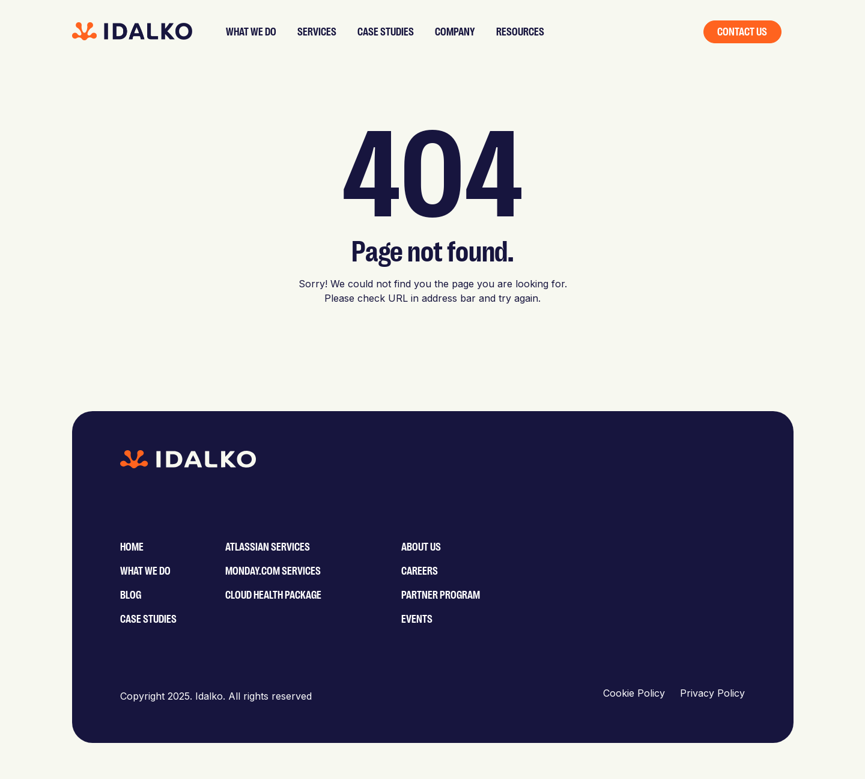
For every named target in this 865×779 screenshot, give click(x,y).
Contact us (742, 32)
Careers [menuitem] (419, 571)
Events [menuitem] (416, 619)
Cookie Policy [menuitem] (634, 693)
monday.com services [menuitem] (273, 571)
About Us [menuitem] (421, 547)
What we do (251, 32)
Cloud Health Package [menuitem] (273, 595)
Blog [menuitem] (130, 595)
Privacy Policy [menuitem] (712, 693)
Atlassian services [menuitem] (267, 547)
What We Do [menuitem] (145, 571)
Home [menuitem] (132, 547)
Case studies (385, 32)
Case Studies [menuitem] (148, 619)
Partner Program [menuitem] (440, 595)
